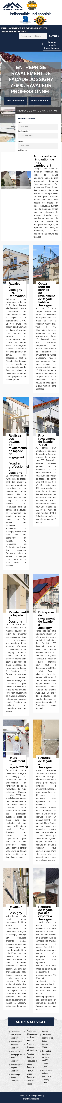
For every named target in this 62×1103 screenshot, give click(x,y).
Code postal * (24, 131)
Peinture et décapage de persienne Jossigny (32, 1035)
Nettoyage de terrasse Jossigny (16, 1045)
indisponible (20, 14)
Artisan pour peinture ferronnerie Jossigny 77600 (47, 1076)
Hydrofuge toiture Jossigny (15, 1078)
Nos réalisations (15, 100)
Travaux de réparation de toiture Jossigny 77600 (47, 1041)
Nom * (20, 122)
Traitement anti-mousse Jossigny (16, 1035)
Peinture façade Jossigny (30, 1074)
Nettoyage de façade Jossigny (16, 1068)
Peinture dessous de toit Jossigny (32, 1047)
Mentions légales (31, 1099)
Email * (21, 141)
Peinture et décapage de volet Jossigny (16, 1056)
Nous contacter (39, 100)
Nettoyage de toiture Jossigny (32, 1064)
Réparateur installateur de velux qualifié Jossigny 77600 (46, 1058)
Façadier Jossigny (30, 1055)
